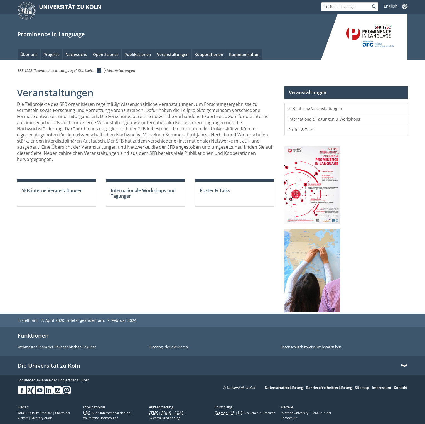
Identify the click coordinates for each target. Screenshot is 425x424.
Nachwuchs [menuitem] (76, 54)
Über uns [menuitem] (29, 54)
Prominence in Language (51, 34)
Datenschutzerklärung (284, 388)
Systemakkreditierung (164, 418)
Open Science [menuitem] (106, 54)
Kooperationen (240, 153)
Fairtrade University (294, 413)
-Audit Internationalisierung (107, 413)
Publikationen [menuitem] (137, 54)
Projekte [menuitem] (51, 54)
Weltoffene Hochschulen (100, 418)
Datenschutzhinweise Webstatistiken (310, 347)
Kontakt (400, 388)
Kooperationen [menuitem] (209, 54)
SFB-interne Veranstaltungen (315, 108)
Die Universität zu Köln (49, 365)
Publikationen (199, 153)
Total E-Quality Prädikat (35, 413)
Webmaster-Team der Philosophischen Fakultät (57, 347)
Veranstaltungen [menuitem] (173, 54)
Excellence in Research (256, 413)
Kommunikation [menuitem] (244, 54)
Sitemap (362, 388)
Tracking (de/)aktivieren (168, 347)
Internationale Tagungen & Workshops (324, 119)
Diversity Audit (41, 418)
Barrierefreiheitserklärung (329, 388)
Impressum (381, 388)
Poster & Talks (301, 129)
